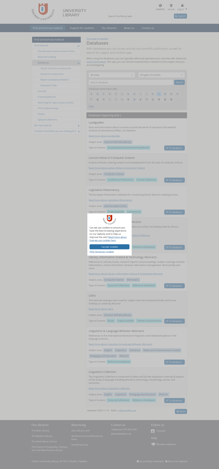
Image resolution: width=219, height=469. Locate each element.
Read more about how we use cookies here (108, 239)
